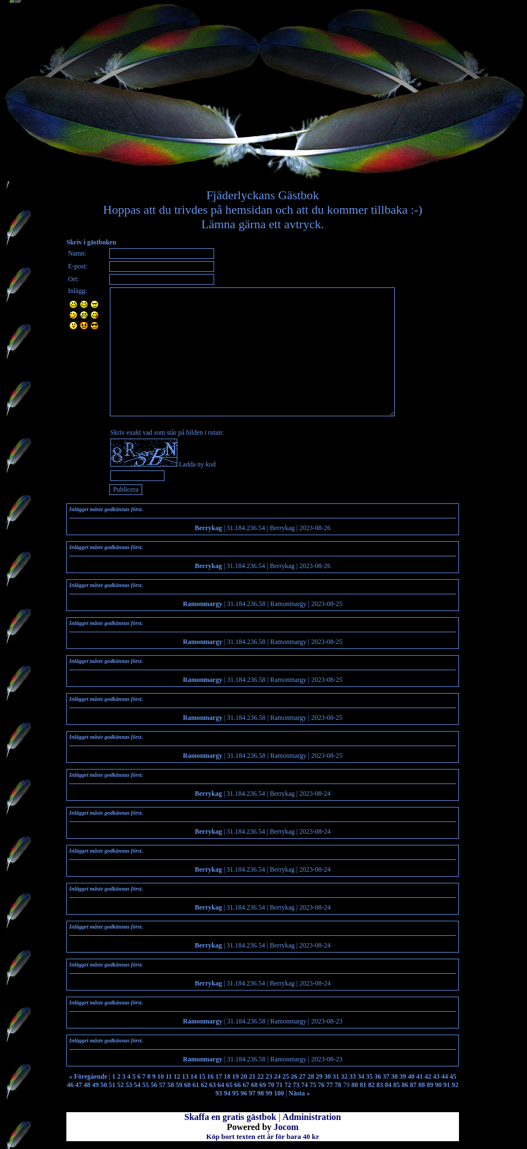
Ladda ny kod (197, 464)
